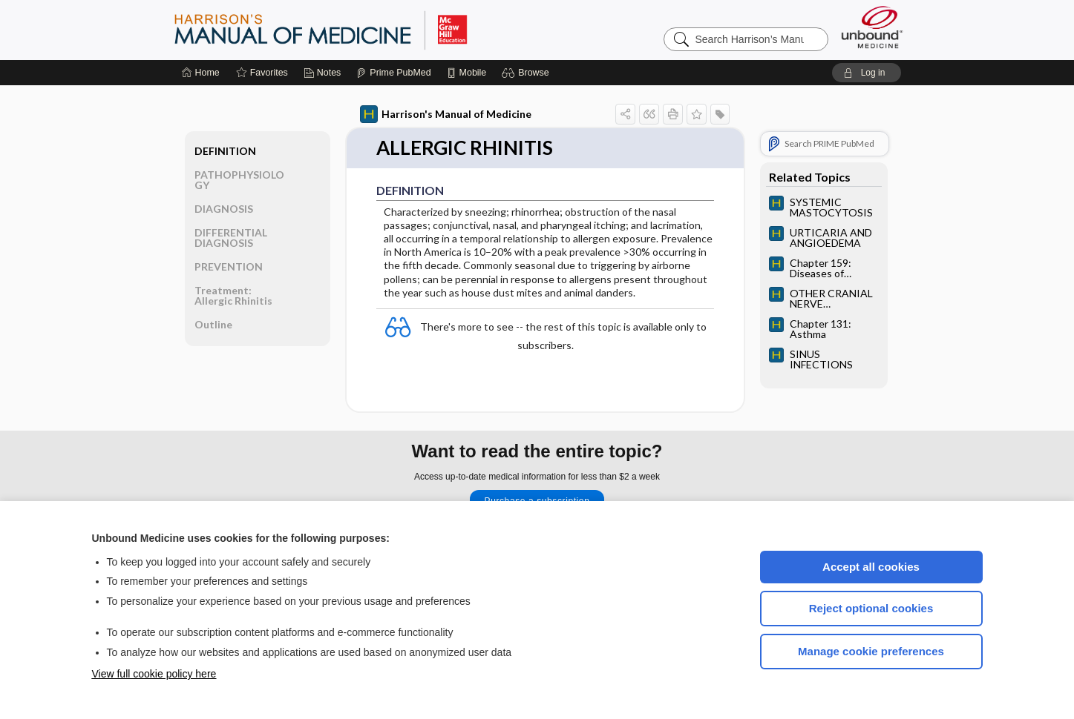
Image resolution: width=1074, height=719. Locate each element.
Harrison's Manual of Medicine (445, 114)
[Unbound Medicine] (872, 27)
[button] (527, 72)
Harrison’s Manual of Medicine (359, 29)
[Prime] (393, 72)
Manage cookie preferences (871, 651)
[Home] (201, 72)
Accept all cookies (871, 566)
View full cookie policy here (154, 674)
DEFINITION (225, 151)
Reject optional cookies (871, 608)
